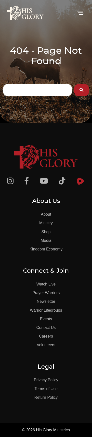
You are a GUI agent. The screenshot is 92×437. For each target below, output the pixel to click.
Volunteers (46, 345)
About (46, 214)
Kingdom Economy (45, 249)
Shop (46, 232)
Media (46, 240)
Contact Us (46, 327)
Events (46, 319)
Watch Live (46, 284)
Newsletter (46, 301)
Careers (46, 336)
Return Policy (46, 397)
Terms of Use (45, 389)
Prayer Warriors (46, 293)
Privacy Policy (46, 380)
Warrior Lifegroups (46, 310)
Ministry (46, 223)
